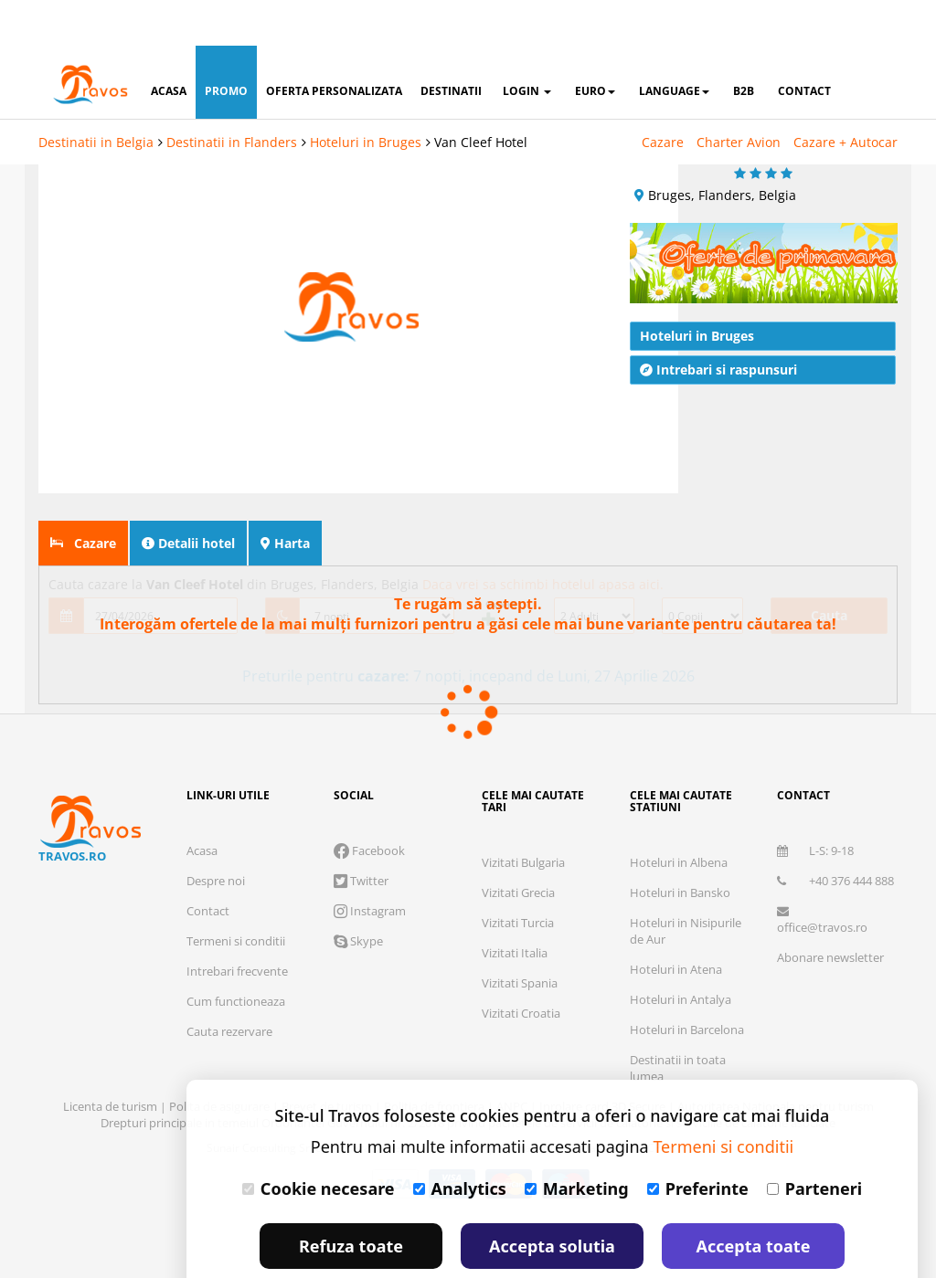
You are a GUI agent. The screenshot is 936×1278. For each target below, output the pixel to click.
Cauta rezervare (229, 985)
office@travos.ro (822, 875)
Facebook (369, 805)
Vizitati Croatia (521, 967)
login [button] (527, 45)
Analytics (459, 1143)
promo (226, 45)
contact (804, 45)
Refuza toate (351, 1200)
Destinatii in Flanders (231, 96)
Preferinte (698, 1143)
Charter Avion (739, 96)
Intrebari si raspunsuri (718, 324)
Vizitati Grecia (518, 847)
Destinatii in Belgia (96, 96)
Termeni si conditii (235, 895)
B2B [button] (743, 45)
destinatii (451, 45)
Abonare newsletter (830, 911)
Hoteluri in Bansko (680, 847)
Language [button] (674, 45)
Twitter (361, 835)
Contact (207, 865)
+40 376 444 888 (835, 835)
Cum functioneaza (235, 955)
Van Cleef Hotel (480, 96)
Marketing (577, 1143)
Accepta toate (754, 1200)
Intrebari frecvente (237, 925)
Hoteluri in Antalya (680, 953)
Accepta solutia (552, 1200)
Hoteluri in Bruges (365, 96)
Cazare (663, 96)
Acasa (202, 805)
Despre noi (215, 835)
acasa (168, 45)
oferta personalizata (334, 45)
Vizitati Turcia (518, 877)
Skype (358, 895)
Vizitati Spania (520, 937)
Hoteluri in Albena (679, 816)
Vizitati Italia (515, 907)
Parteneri (814, 1143)
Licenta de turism (111, 1060)
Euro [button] (595, 45)
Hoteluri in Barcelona (687, 984)
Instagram (370, 865)
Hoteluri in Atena (676, 923)
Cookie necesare (318, 1143)
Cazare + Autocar (845, 96)
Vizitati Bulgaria (523, 816)
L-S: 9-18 (815, 805)
